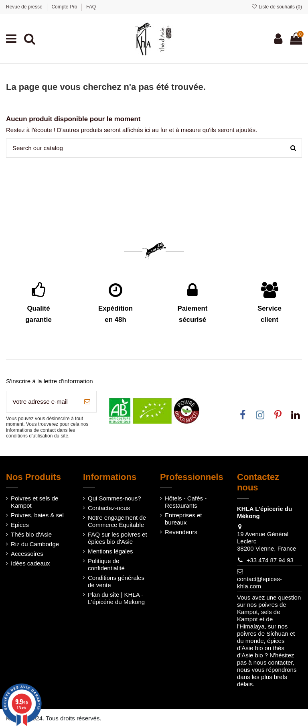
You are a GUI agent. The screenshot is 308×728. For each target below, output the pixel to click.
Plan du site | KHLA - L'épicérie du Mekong (116, 598)
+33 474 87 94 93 (270, 560)
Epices (20, 524)
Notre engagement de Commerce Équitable (117, 521)
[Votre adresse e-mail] (42, 402)
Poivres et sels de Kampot (34, 502)
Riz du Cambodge (35, 544)
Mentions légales (110, 551)
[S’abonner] (87, 402)
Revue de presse (25, 7)
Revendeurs (181, 532)
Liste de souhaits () (276, 7)
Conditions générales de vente (116, 581)
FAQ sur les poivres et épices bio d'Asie (117, 538)
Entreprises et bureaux (183, 519)
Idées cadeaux (30, 563)
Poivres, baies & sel (37, 515)
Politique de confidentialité (106, 564)
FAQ (91, 7)
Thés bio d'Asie (31, 534)
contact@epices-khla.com (259, 582)
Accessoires (27, 553)
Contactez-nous (109, 507)
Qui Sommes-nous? (114, 498)
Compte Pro (64, 7)
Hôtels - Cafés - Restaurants (186, 502)
